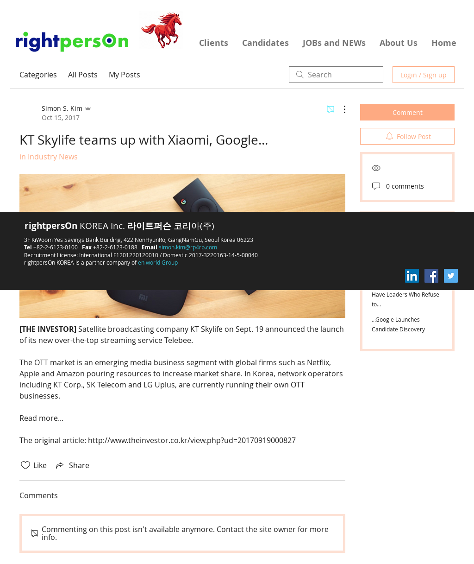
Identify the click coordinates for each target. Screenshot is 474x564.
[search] (336, 74)
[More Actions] (339, 109)
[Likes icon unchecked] (25, 465)
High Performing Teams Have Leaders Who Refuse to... (405, 294)
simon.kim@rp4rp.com (188, 247)
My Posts (124, 75)
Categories (38, 75)
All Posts (83, 75)
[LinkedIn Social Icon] (412, 276)
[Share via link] (71, 465)
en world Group (158, 262)
